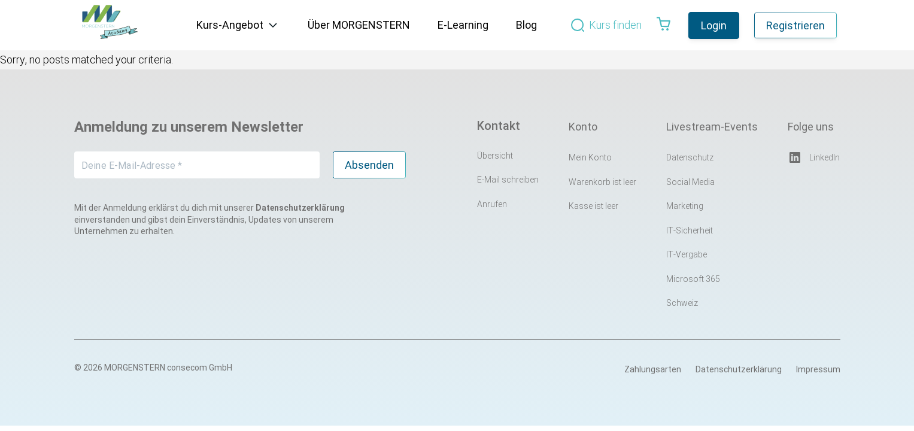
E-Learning (463, 25)
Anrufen (492, 204)
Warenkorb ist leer (602, 182)
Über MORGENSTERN (359, 25)
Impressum (818, 369)
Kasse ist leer (593, 206)
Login (714, 25)
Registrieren (795, 25)
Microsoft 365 (693, 279)
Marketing (684, 206)
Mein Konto (590, 157)
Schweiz (682, 303)
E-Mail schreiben (508, 179)
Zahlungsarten (652, 369)
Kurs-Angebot (229, 25)
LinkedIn (814, 157)
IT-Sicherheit (689, 230)
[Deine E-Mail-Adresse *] (197, 164)
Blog (526, 25)
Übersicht (495, 155)
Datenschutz (689, 157)
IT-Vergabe (686, 254)
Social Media (690, 182)
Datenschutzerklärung (739, 369)
